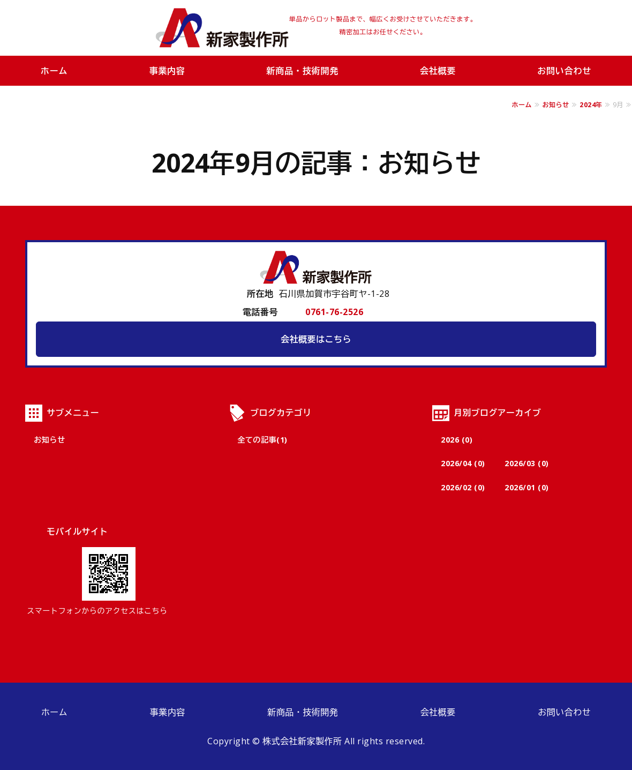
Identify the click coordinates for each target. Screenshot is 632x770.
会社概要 (438, 71)
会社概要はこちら (316, 339)
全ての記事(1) (262, 440)
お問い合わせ (564, 712)
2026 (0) (456, 440)
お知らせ (556, 104)
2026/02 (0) (463, 487)
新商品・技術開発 (302, 71)
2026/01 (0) (527, 487)
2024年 (591, 104)
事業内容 (167, 71)
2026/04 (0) (463, 463)
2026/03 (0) (527, 463)
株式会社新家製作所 (222, 28)
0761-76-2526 (334, 312)
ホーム (54, 71)
